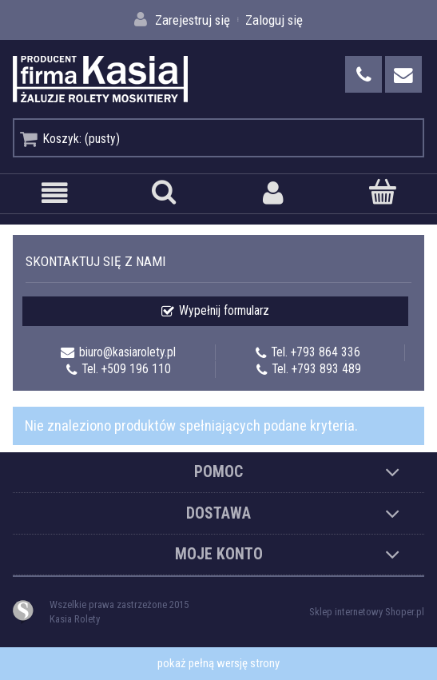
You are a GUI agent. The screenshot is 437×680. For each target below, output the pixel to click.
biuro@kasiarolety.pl (127, 352)
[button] (55, 193)
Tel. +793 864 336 (315, 352)
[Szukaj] (164, 191)
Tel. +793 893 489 (316, 369)
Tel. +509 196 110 (126, 369)
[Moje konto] (273, 193)
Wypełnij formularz (224, 311)
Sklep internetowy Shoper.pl (366, 612)
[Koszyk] (382, 191)
